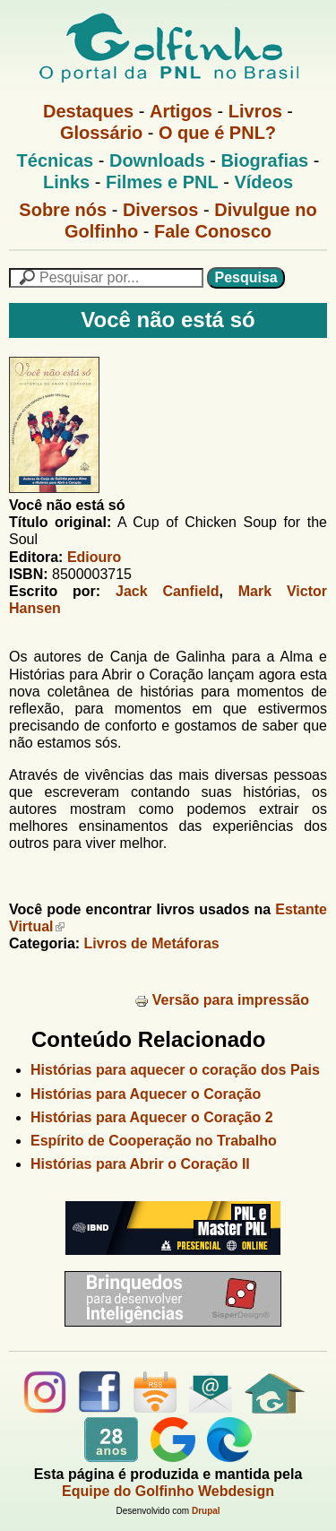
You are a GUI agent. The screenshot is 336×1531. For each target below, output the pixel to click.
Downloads (157, 160)
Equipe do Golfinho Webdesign (168, 1491)
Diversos (161, 210)
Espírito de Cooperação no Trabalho (153, 1140)
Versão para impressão (221, 1000)
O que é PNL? (217, 133)
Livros (255, 111)
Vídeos (263, 182)
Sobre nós (63, 210)
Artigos (181, 111)
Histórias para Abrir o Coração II (140, 1164)
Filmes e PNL (162, 182)
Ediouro (94, 557)
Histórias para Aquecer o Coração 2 (151, 1117)
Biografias (264, 160)
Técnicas (55, 160)
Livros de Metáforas (152, 943)
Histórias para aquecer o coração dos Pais (175, 1069)
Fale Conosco (212, 231)
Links (66, 182)
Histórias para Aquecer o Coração (145, 1094)
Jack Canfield (168, 591)
